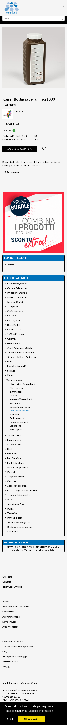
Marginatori (15, 406)
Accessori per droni (17, 489)
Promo (5, 604)
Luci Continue (14, 461)
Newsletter (8, 614)
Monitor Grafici (15, 305)
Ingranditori (16, 395)
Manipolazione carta (20, 410)
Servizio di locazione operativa (17, 649)
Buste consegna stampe (19, 530)
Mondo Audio (14, 448)
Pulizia (10, 512)
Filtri (9, 364)
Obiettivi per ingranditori (22, 387)
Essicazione (15, 429)
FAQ (4, 654)
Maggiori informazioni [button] (41, 710)
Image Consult (31, 686)
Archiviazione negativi (18, 525)
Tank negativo (17, 421)
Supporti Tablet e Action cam (22, 360)
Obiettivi (11, 341)
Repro (10, 378)
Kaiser (11, 267)
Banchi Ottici (14, 332)
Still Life (11, 373)
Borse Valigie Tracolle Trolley (22, 493)
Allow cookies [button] (31, 719)
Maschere (15, 398)
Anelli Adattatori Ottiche (20, 351)
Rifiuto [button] (10, 719)
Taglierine (12, 516)
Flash (9, 452)
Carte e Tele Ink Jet (17, 291)
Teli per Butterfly (16, 479)
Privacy (6, 669)
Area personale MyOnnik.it (16, 609)
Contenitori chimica (19, 414)
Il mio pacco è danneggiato (16, 659)
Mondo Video (14, 443)
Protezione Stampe (17, 296)
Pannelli (11, 475)
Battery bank (13, 323)
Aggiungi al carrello (19, 152)
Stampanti (12, 309)
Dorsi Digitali (13, 328)
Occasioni (12, 534)
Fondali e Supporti (16, 369)
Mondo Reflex (14, 346)
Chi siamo (7, 580)
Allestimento (16, 391)
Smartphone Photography (20, 355)
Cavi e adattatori (15, 314)
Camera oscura (14, 383)
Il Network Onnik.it (12, 590)
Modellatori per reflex (18, 470)
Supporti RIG (14, 438)
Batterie (11, 318)
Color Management (17, 286)
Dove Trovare (9, 625)
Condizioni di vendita (13, 644)
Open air (11, 484)
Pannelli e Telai (14, 521)
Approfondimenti (11, 619)
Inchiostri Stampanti (17, 300)
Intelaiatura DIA (15, 507)
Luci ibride (12, 456)
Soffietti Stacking (16, 337)
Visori (10, 502)
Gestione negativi (19, 425)
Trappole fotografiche (18, 498)
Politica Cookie (10, 664)
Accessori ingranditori (21, 402)
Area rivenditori (10, 630)
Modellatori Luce (15, 466)
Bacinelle (14, 417)
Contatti (6, 585)
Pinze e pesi (16, 432)
